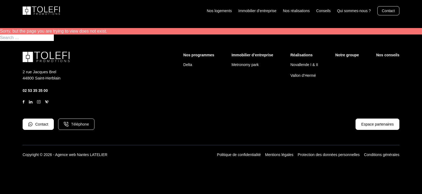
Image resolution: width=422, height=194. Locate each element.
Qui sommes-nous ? (354, 11)
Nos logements (219, 11)
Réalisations (301, 55)
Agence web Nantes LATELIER (81, 155)
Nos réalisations (296, 11)
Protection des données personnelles (329, 155)
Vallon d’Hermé (303, 75)
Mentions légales (279, 155)
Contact (388, 11)
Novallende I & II (304, 65)
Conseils (323, 11)
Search (61, 38)
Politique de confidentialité (239, 155)
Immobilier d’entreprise (257, 11)
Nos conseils (387, 55)
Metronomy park (245, 65)
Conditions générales (381, 155)
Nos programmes (198, 55)
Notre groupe (347, 55)
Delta (187, 65)
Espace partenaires (377, 124)
